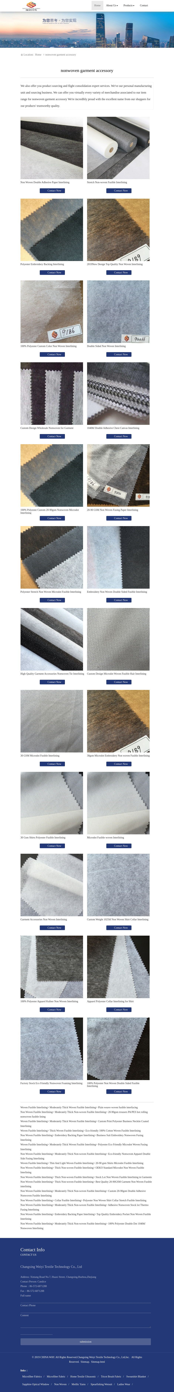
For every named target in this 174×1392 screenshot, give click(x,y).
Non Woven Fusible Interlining (37, 1112)
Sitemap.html (98, 1361)
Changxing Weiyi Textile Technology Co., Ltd (101, 1357)
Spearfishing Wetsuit (101, 1384)
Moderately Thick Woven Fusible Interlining (73, 1107)
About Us (112, 5)
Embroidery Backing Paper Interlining (74, 1135)
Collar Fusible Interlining (68, 1200)
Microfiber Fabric (56, 1376)
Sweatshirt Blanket (136, 1376)
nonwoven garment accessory (60, 54)
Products (129, 5)
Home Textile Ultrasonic (83, 1376)
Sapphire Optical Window (35, 1384)
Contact (144, 5)
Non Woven (60, 1384)
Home (97, 5)
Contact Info (33, 1249)
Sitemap (85, 1361)
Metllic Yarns (78, 1384)
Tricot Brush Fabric (111, 1376)
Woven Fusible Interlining (34, 1107)
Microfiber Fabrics (32, 1376)
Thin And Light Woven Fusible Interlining (71, 1163)
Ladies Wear (123, 1384)
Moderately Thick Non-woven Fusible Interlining (80, 1112)
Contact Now (54, 190)
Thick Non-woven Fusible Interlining (74, 1167)
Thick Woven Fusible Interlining (66, 1130)
